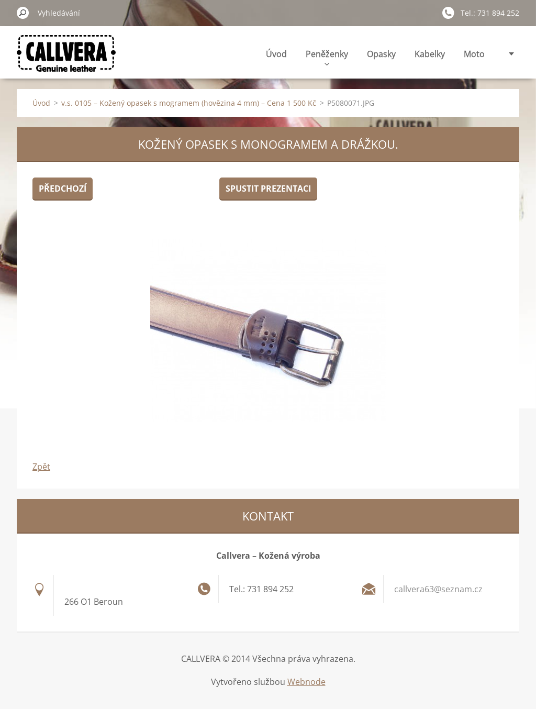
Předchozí (62, 188)
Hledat (23, 12)
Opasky (381, 54)
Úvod (276, 54)
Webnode (306, 682)
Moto (474, 54)
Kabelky (430, 54)
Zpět (41, 466)
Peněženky (327, 56)
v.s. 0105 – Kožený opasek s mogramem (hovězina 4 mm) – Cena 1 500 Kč (188, 103)
